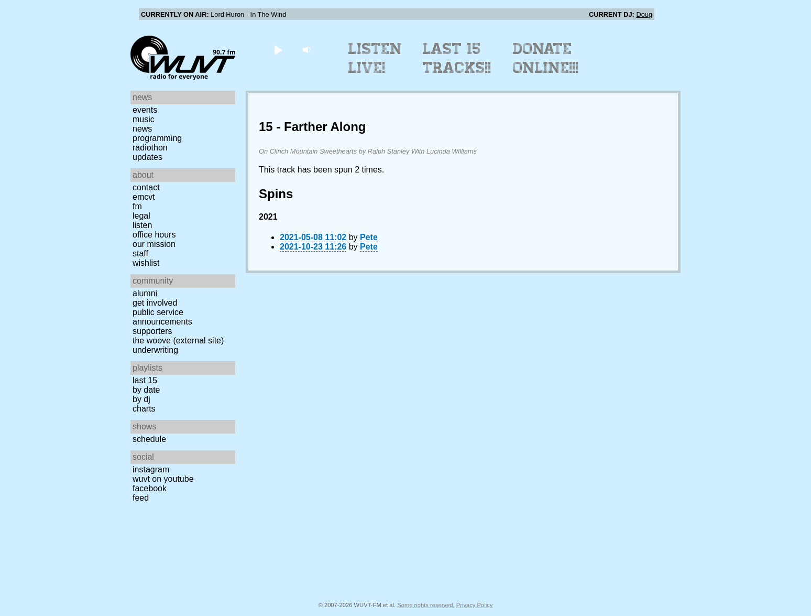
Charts (144, 408)
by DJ (141, 399)
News (142, 128)
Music (144, 119)
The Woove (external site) (178, 340)
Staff (140, 253)
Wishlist (146, 262)
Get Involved (155, 302)
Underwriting (155, 349)
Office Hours (154, 234)
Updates (147, 157)
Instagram (151, 469)
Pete (369, 237)
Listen (142, 225)
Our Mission (154, 244)
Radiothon (150, 147)
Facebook (150, 488)
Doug (644, 14)
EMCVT (144, 196)
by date (146, 389)
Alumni (145, 293)
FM (137, 206)
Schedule (149, 439)
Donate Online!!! (546, 58)
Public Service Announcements (162, 317)
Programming (157, 138)
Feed (141, 497)
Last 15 (145, 380)
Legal (141, 215)
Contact (146, 187)
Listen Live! (375, 58)
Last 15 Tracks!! (457, 58)
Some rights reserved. (425, 605)
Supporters (152, 331)
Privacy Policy (474, 605)
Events (145, 109)
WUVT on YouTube (163, 478)
